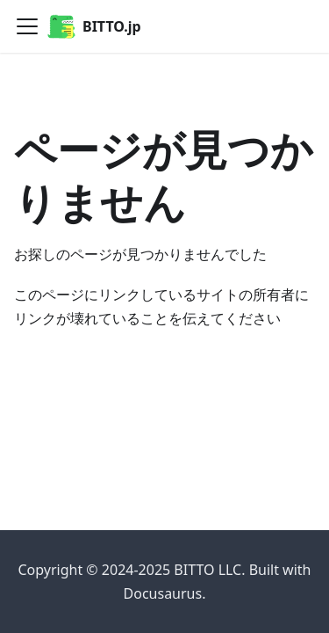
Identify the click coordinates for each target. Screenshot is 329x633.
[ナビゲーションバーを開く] (27, 26)
